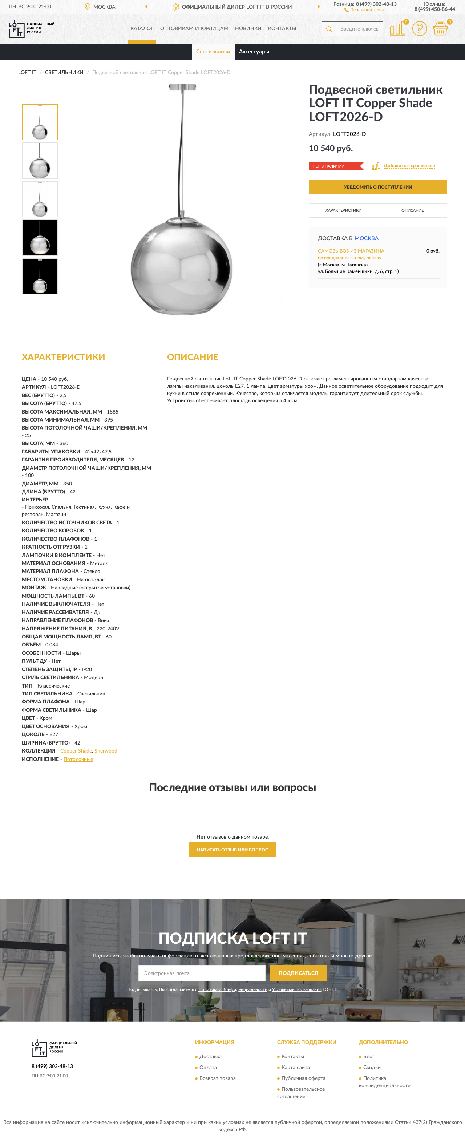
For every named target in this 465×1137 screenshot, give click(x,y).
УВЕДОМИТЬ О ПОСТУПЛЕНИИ (378, 187)
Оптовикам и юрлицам (194, 28)
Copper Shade (76, 751)
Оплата (208, 1067)
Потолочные (78, 759)
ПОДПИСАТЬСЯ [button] (298, 973)
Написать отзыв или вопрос (232, 850)
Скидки (372, 1067)
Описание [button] (412, 211)
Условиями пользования (297, 989)
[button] (364, 9)
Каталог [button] (142, 28)
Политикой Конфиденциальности (232, 989)
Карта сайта (296, 1067)
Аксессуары (254, 52)
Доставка (210, 1056)
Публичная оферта (304, 1078)
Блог (369, 1056)
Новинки (248, 28)
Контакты (282, 28)
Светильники (213, 52)
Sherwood (105, 751)
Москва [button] (367, 238)
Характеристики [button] (343, 211)
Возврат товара (217, 1078)
